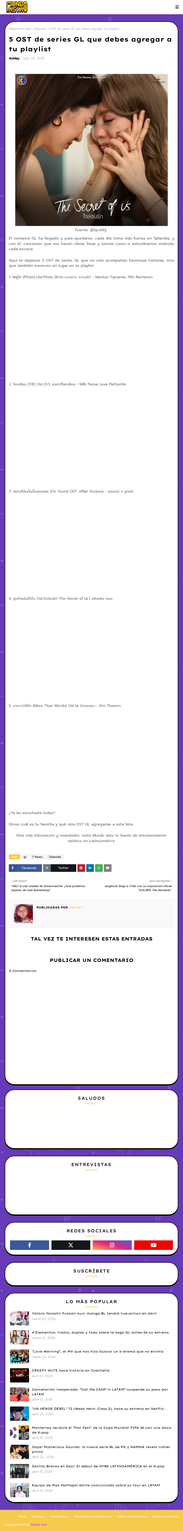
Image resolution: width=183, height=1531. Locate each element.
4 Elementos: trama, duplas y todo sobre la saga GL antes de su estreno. (101, 1332)
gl (25, 857)
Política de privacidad (132, 1516)
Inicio (22, 1516)
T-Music (37, 857)
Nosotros (38, 1516)
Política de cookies (165, 1516)
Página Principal (20, 29)
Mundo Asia (39, 1524)
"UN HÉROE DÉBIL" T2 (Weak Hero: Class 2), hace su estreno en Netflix (98, 1409)
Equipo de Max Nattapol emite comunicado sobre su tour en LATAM (96, 1485)
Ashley (14, 58)
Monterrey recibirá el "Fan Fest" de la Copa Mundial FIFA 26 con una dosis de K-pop (101, 1430)
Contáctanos (59, 1516)
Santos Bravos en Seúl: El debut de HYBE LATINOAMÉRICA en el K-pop (98, 1466)
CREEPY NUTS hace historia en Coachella (70, 1370)
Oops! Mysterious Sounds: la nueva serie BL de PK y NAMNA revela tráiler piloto (101, 1449)
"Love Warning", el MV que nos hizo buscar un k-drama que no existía (97, 1351)
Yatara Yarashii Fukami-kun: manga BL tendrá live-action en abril (94, 1313)
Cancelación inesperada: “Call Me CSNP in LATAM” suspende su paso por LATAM (100, 1391)
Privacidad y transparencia (92, 1516)
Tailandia (39, 29)
